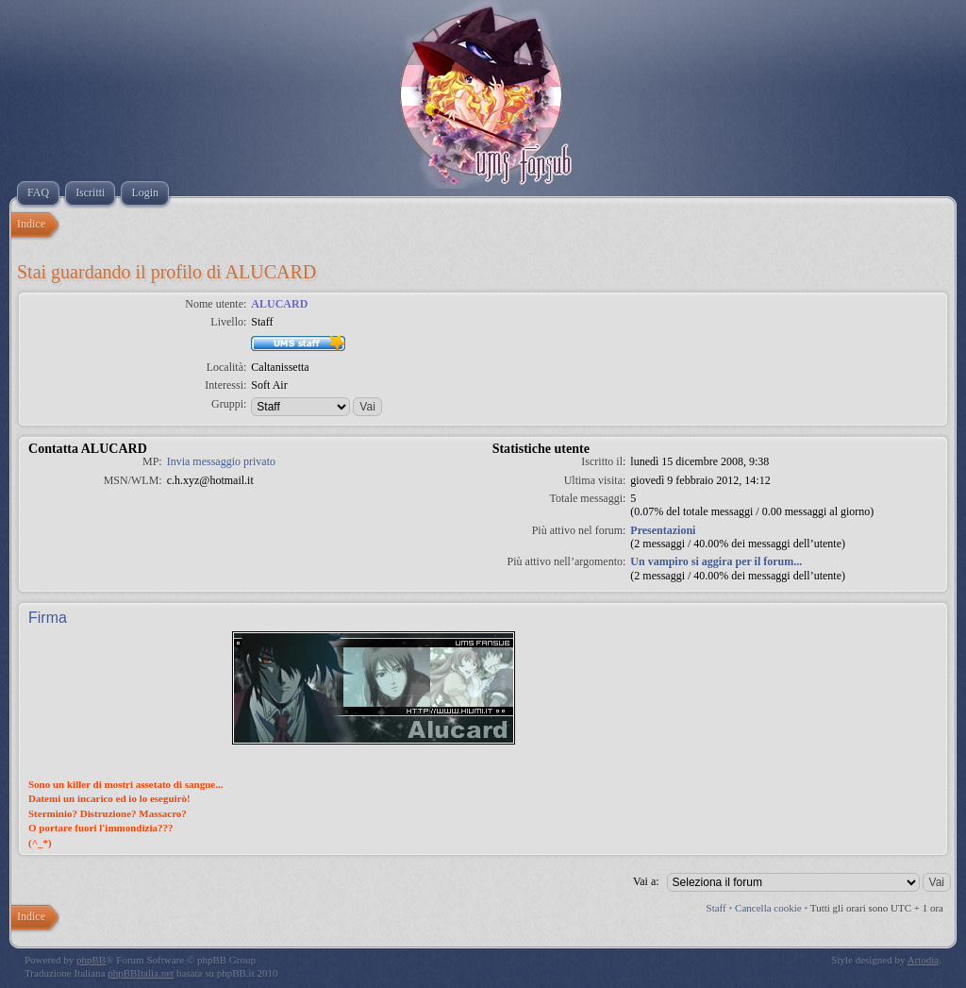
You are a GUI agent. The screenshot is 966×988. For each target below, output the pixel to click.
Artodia (924, 959)
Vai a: (646, 881)
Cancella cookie (768, 907)
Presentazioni (662, 530)
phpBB (91, 959)
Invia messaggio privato (221, 461)
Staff (716, 907)
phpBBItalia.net (141, 973)
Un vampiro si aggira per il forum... (716, 561)
